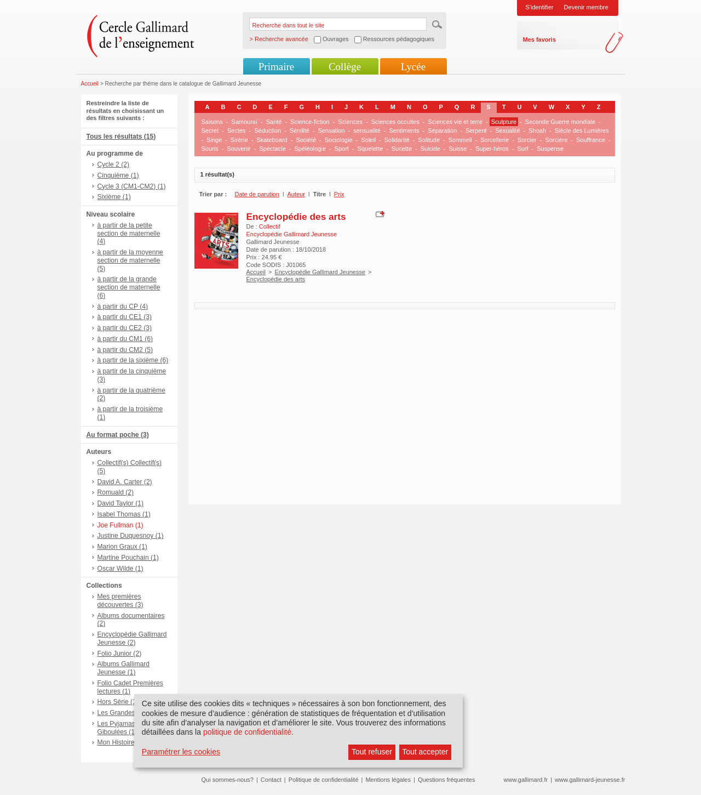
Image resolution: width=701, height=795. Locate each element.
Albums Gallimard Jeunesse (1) (123, 668)
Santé (274, 121)
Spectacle (272, 148)
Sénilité (299, 130)
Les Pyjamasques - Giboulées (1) (125, 728)
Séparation (442, 130)
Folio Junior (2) (119, 653)
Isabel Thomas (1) (124, 514)
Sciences (350, 121)
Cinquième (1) (118, 175)
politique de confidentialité (247, 732)
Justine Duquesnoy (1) (130, 536)
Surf (522, 148)
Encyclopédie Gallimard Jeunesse (319, 272)
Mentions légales (388, 779)
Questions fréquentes (446, 779)
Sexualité (507, 130)
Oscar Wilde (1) (120, 568)
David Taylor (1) (120, 503)
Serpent (476, 130)
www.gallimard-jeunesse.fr (590, 779)
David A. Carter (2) (124, 482)
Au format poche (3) (118, 435)
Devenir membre (586, 7)
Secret (210, 130)
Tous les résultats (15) (121, 136)
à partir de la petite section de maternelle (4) (128, 234)
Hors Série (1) (118, 702)
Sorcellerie (494, 140)
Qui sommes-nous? (228, 779)
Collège (345, 66)
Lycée (413, 66)
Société (306, 140)
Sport (342, 148)
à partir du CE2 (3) (124, 328)
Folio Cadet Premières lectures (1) (130, 687)
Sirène (239, 140)
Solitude (429, 140)
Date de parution (257, 194)
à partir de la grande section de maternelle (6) (128, 287)
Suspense (550, 148)
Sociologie (339, 140)
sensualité (367, 130)
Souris (210, 148)
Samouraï (244, 121)
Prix (339, 194)
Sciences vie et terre (455, 121)
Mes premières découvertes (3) (120, 601)
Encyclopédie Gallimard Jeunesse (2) (132, 638)
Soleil (368, 140)
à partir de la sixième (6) (133, 360)
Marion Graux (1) (122, 546)
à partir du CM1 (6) (125, 339)
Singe (214, 140)
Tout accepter (425, 751)
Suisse (458, 148)
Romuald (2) (115, 492)
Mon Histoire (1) (121, 742)
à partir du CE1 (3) (124, 317)
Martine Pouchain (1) (128, 557)
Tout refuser (372, 751)
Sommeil (460, 140)
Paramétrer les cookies (181, 751)
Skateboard (271, 140)
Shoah (537, 130)
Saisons (212, 121)
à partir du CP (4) (122, 306)
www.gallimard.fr (526, 779)
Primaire (276, 66)
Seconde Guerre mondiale (560, 121)
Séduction (267, 130)
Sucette (402, 148)
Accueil (90, 84)
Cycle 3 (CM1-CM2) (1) (131, 186)
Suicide (430, 148)
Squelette (370, 148)
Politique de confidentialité (324, 779)
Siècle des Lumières (582, 130)
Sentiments (404, 130)
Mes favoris (539, 39)
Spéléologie (310, 148)
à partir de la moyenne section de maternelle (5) (130, 260)
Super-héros (492, 148)
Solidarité (397, 140)
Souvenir (238, 148)
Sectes (236, 130)
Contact (271, 779)
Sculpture (503, 121)
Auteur (295, 194)
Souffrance (590, 140)
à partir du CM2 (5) (125, 350)
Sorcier (527, 140)
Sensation (331, 130)
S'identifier (540, 7)
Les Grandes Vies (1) (128, 713)
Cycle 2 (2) (113, 164)
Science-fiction (310, 121)
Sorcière (556, 140)
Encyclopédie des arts (296, 216)
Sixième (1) (114, 197)
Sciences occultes (395, 121)
